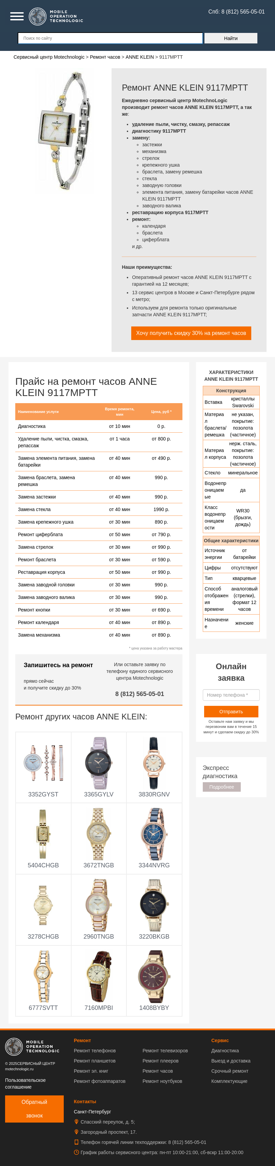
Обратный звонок (34, 1108)
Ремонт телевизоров (165, 1050)
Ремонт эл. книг (91, 1071)
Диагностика (225, 1050)
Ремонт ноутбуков (162, 1081)
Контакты (85, 1101)
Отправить (231, 711)
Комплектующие (229, 1081)
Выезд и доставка (230, 1061)
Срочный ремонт (229, 1071)
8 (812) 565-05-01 (139, 694)
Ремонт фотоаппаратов (99, 1081)
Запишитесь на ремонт (58, 665)
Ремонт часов (158, 1071)
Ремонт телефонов (95, 1050)
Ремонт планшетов (95, 1061)
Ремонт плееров (161, 1061)
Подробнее (222, 787)
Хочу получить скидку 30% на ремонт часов (191, 333)
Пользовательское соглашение (25, 1083)
